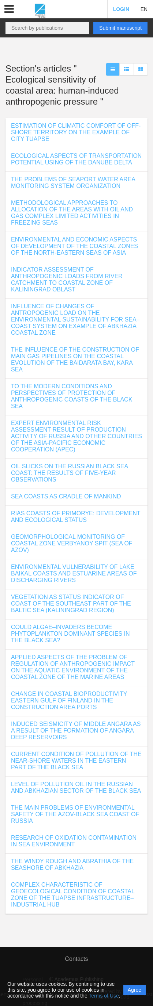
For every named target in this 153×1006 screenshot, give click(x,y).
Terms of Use (104, 996)
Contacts (76, 959)
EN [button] (144, 9)
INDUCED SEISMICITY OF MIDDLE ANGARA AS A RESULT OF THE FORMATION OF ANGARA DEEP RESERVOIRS (76, 730)
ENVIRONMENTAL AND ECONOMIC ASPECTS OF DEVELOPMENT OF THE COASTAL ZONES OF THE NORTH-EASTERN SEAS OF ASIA (74, 246)
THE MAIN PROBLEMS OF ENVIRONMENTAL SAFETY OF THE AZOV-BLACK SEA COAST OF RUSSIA (75, 814)
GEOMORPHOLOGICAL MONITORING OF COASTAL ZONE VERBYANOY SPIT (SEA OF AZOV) (72, 543)
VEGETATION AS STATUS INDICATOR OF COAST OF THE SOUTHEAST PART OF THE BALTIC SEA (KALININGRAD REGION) (71, 603)
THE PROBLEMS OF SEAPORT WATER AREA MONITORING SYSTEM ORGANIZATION (73, 182)
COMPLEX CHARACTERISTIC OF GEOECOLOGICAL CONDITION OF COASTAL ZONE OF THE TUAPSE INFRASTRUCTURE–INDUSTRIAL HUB (72, 895)
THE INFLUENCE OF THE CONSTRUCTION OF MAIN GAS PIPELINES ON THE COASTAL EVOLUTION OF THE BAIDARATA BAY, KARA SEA (75, 359)
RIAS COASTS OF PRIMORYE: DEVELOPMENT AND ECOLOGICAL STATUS (75, 516)
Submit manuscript (120, 28)
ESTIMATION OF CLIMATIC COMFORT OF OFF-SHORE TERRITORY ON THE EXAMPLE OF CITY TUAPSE (76, 132)
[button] (9, 9)
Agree (134, 990)
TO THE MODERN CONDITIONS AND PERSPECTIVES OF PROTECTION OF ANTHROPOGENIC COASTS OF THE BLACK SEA (71, 396)
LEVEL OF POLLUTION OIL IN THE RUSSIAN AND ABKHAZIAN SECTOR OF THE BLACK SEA (76, 787)
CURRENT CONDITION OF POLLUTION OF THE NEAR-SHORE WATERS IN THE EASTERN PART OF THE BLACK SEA (76, 760)
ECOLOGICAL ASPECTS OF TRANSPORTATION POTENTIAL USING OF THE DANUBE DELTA (76, 159)
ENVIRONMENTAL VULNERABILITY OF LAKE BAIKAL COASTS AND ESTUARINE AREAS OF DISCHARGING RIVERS (74, 573)
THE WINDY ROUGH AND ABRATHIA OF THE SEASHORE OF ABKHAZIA (72, 864)
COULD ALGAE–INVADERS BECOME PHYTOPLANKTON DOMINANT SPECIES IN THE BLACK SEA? (70, 633)
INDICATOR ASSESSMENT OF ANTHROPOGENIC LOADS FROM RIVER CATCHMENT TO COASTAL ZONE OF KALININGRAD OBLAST (67, 279)
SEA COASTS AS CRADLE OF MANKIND (66, 496)
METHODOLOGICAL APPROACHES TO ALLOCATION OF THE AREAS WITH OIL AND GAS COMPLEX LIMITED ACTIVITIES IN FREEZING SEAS (72, 213)
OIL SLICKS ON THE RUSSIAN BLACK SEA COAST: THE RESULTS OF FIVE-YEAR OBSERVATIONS (69, 473)
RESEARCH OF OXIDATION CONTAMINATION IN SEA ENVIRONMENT (74, 841)
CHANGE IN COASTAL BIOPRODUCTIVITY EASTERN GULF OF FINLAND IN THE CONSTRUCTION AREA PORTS (69, 700)
